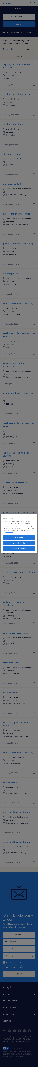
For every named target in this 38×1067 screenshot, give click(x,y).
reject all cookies (19, 543)
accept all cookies (19, 548)
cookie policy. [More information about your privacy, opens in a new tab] (9, 532)
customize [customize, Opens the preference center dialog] (19, 537)
